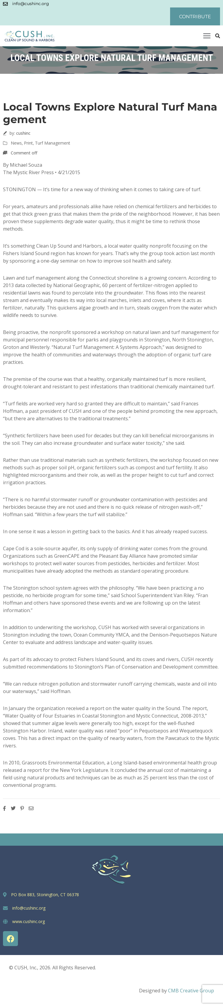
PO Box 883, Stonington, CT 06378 (45, 894)
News (16, 143)
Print (28, 143)
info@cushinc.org (30, 3)
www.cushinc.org (28, 921)
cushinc (23, 133)
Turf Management (52, 143)
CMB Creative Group (191, 990)
